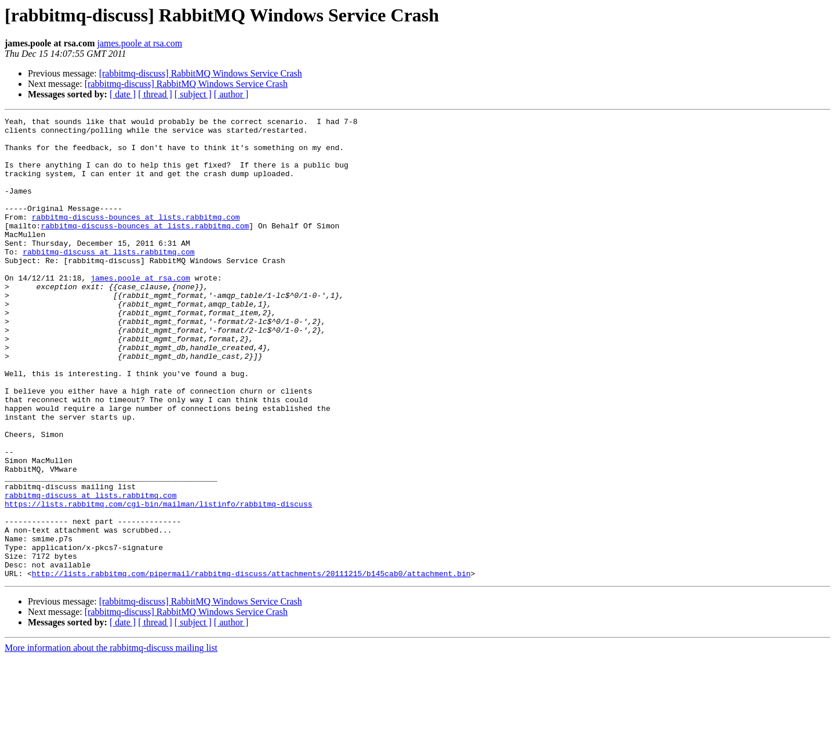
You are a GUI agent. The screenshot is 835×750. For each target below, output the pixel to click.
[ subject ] (193, 94)
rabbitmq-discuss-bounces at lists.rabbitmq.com (136, 237)
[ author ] (231, 94)
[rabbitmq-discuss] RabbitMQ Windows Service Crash (200, 73)
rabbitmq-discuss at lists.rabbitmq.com (108, 279)
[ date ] (123, 94)
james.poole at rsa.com (140, 43)
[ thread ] (155, 94)
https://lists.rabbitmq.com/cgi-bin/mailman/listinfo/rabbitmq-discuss (158, 582)
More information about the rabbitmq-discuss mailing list (111, 740)
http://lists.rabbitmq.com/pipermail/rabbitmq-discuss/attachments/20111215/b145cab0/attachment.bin (251, 665)
